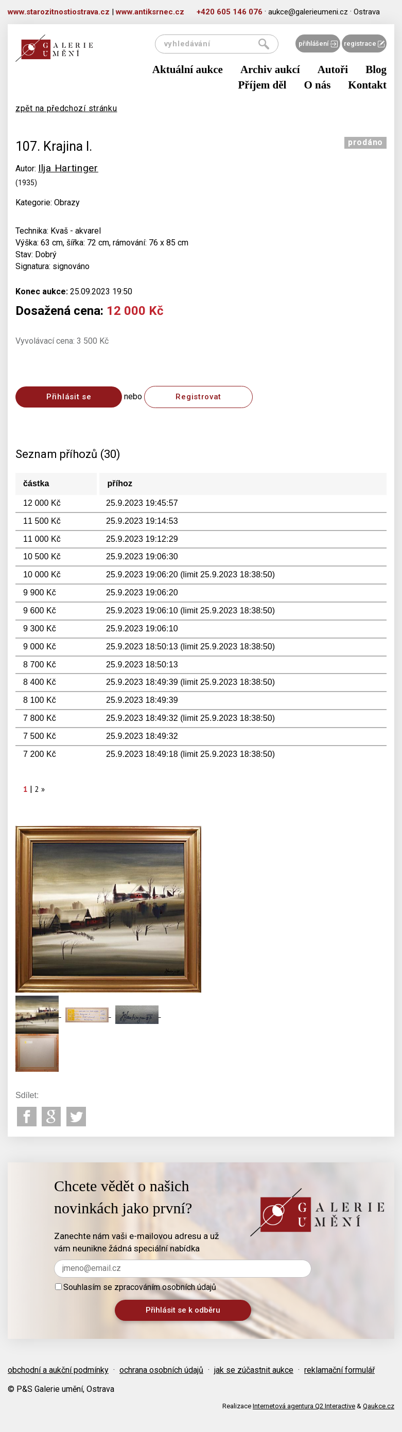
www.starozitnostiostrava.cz (59, 11)
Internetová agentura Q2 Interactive (304, 1406)
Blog (376, 69)
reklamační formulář (339, 1370)
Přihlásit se (68, 396)
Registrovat (198, 396)
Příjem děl (262, 85)
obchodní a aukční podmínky (58, 1370)
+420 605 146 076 (230, 11)
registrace (364, 43)
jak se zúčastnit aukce (253, 1370)
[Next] (43, 789)
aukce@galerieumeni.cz (308, 11)
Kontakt (367, 85)
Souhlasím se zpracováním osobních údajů (135, 1287)
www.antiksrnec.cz (150, 11)
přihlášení (318, 43)
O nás (317, 85)
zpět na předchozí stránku (66, 108)
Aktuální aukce (187, 69)
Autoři (333, 69)
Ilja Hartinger (68, 168)
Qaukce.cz (378, 1406)
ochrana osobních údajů (161, 1370)
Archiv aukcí (270, 69)
